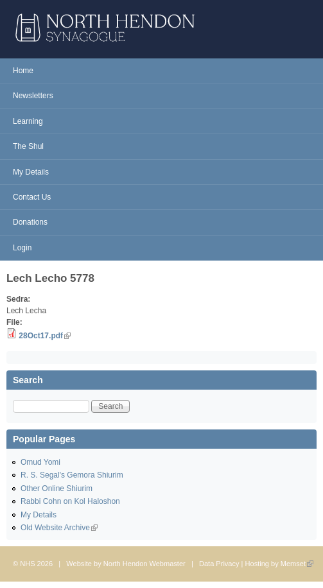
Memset (297, 563)
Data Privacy (219, 563)
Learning (28, 121)
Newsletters (33, 95)
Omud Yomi (40, 462)
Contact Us (32, 197)
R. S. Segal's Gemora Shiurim (72, 475)
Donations (30, 222)
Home (23, 70)
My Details (31, 172)
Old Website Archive (59, 527)
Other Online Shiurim (56, 488)
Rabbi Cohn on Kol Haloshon (70, 501)
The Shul (28, 146)
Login (22, 247)
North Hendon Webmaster (144, 563)
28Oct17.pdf (45, 335)
